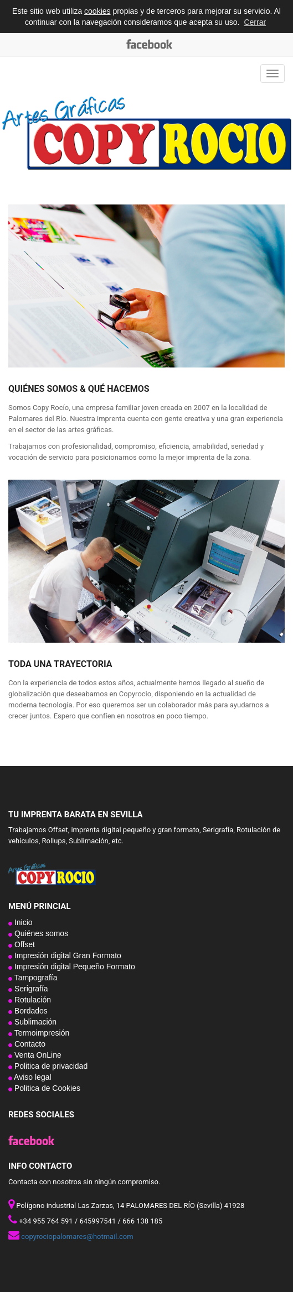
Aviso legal (32, 1077)
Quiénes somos (40, 933)
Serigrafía (30, 988)
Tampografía (34, 977)
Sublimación (34, 1021)
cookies (97, 11)
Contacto (28, 1043)
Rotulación (31, 999)
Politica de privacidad (50, 1066)
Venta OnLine (36, 1055)
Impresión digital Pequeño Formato (73, 966)
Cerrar (255, 22)
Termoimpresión (40, 1032)
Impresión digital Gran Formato (66, 955)
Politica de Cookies (46, 1088)
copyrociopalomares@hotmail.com (77, 1236)
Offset (23, 944)
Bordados (30, 1010)
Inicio (22, 922)
